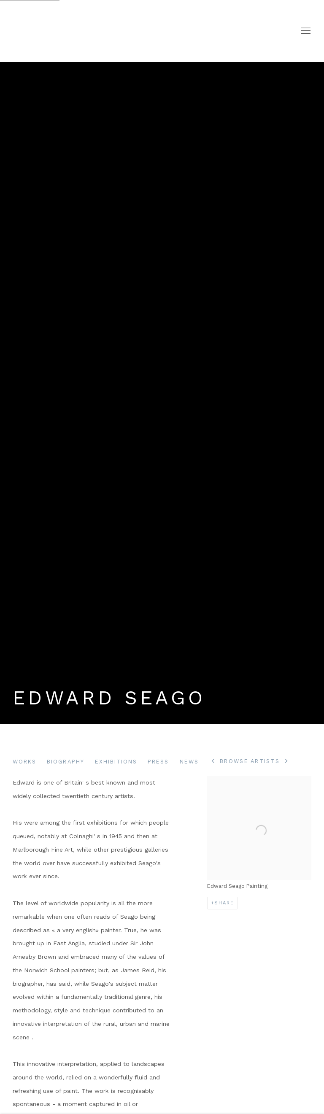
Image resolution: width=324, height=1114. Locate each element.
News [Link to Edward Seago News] (189, 761)
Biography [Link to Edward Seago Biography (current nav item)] (65, 761)
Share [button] (224, 903)
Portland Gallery (118, 31)
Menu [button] (305, 31)
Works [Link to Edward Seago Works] (24, 761)
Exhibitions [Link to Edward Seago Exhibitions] (116, 761)
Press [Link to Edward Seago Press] (158, 761)
